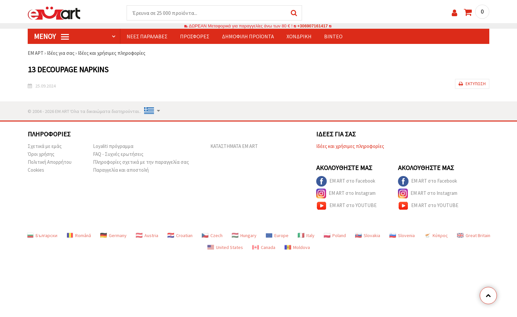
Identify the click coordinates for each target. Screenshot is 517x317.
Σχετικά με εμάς (45, 146)
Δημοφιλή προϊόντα (248, 36)
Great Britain (473, 235)
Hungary (244, 236)
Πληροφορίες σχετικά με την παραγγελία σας (141, 162)
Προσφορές (194, 36)
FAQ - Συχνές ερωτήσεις (118, 154)
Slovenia (402, 236)
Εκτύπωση (472, 84)
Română (79, 235)
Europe (277, 235)
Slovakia (367, 236)
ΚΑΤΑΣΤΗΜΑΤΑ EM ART (234, 146)
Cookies (36, 170)
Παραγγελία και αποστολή (121, 170)
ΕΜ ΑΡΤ (36, 53)
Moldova (297, 247)
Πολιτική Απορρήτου (50, 162)
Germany (113, 236)
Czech (212, 236)
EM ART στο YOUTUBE (346, 206)
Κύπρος (436, 235)
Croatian (180, 236)
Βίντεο (333, 36)
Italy (306, 236)
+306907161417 (312, 26)
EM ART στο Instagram (346, 194)
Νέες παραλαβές (147, 36)
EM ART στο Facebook (345, 181)
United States (225, 247)
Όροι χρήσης (41, 154)
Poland (335, 236)
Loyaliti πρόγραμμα (113, 146)
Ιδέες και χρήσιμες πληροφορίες (112, 53)
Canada (263, 247)
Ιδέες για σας (61, 53)
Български (42, 235)
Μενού (51, 36)
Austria (147, 236)
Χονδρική (299, 36)
